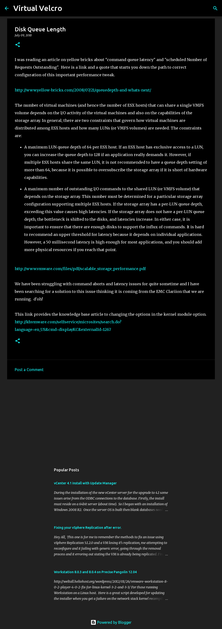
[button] (17, 45)
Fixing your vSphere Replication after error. (87, 527)
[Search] (69, 8)
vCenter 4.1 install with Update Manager (85, 483)
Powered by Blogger (111, 622)
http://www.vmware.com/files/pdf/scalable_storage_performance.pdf (80, 268)
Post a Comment (29, 369)
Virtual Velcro (37, 8)
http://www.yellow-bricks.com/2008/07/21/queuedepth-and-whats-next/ (83, 90)
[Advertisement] (111, 419)
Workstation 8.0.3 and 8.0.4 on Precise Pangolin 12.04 (95, 572)
